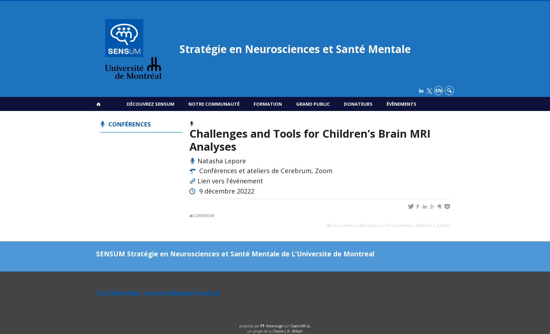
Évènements (401, 104)
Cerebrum (204, 215)
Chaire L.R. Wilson (288, 331)
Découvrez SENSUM (150, 104)
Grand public (313, 104)
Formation (268, 104)
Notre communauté (214, 104)
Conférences (129, 124)
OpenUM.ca (300, 325)
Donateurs (358, 104)
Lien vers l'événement (230, 181)
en (438, 90)
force (274, 325)
